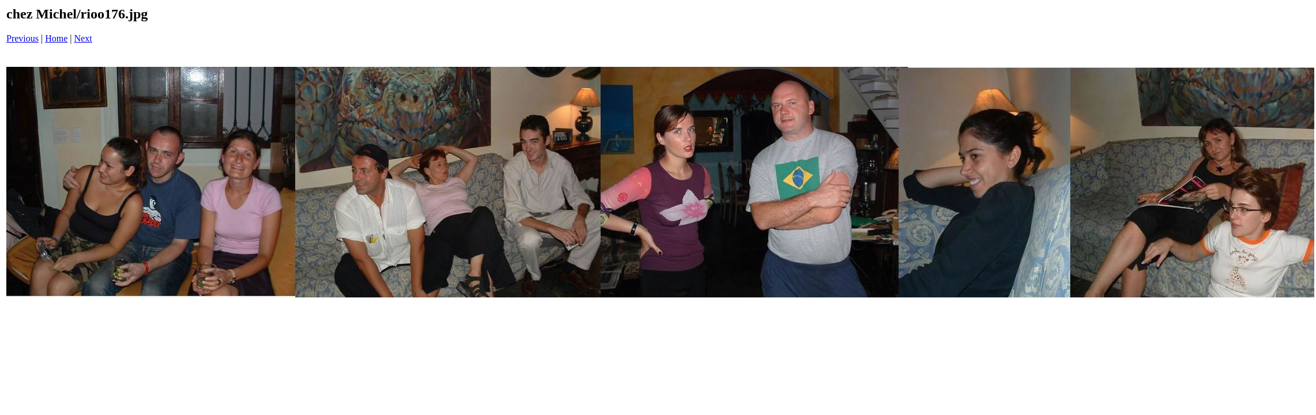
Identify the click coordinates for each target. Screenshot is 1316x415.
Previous (22, 38)
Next (83, 38)
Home (56, 38)
